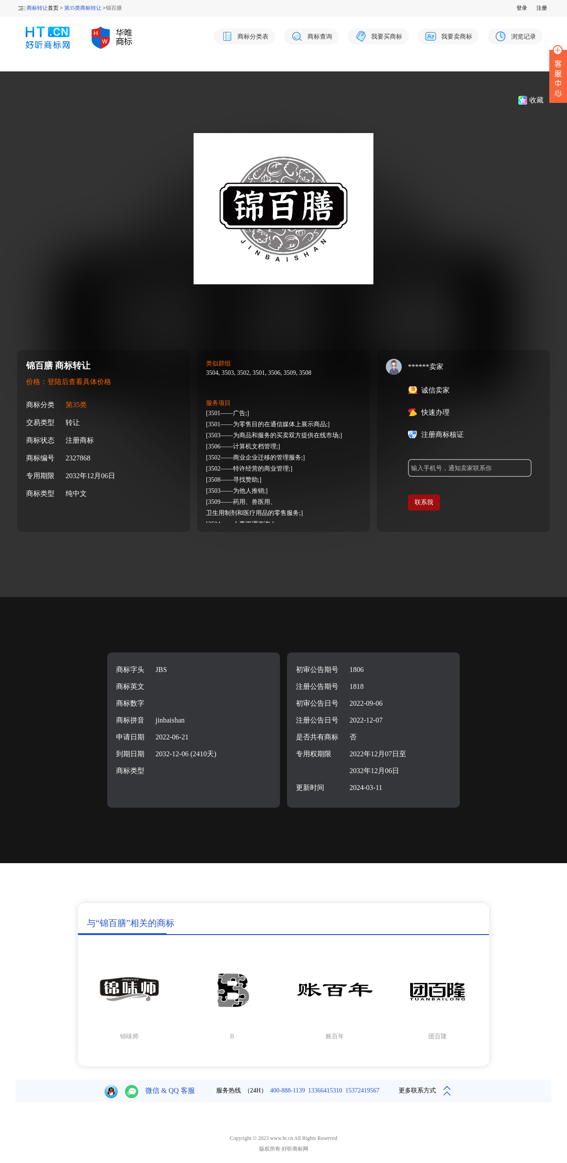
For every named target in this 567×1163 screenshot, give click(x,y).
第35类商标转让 (82, 8)
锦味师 (129, 1036)
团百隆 (437, 1036)
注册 (541, 8)
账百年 (335, 1036)
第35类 (76, 405)
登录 (522, 8)
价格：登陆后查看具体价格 (68, 381)
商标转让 (37, 8)
